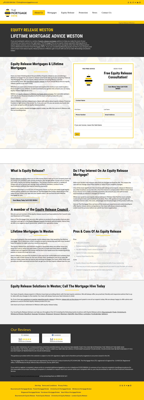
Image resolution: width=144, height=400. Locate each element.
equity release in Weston (122, 188)
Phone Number (81, 115)
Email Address (110, 115)
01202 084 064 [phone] (10, 2)
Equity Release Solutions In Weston (36, 286)
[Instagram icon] (140, 2)
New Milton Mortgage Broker (71, 392)
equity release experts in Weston (30, 294)
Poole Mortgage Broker (41, 389)
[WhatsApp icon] (128, 2)
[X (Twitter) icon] (130, 2)
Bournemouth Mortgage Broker (21, 389)
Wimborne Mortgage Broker (82, 389)
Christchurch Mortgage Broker (60, 389)
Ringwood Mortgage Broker (30, 392)
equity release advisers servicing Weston (43, 79)
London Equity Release (79, 396)
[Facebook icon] (133, 2)
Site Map (38, 385)
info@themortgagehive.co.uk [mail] (28, 2)
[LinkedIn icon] (137, 2)
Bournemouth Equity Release (25, 396)
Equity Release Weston (127, 23)
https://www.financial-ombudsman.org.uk (25, 376)
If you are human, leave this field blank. (88, 125)
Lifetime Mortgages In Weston (32, 231)
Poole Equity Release (43, 396)
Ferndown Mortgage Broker (50, 392)
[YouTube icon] (135, 2)
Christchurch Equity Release (60, 396)
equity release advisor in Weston (101, 197)
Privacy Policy (62, 385)
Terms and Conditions (49, 385)
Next (77, 134)
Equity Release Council (52, 209)
